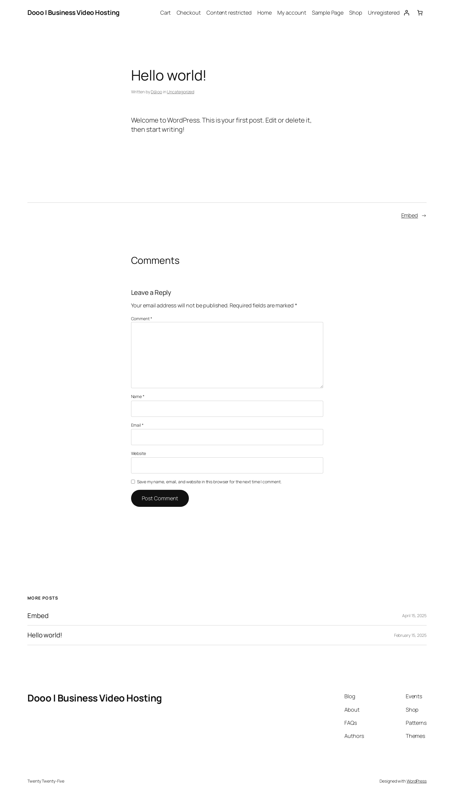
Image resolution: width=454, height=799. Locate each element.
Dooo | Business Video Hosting (73, 12)
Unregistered (384, 12)
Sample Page (327, 12)
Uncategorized (180, 92)
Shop (355, 12)
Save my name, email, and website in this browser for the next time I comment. (209, 481)
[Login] (406, 12)
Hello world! (44, 635)
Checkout (189, 12)
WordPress (417, 781)
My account (291, 12)
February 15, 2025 (410, 635)
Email (137, 425)
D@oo (156, 92)
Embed (409, 215)
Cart (165, 12)
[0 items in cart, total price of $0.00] (420, 12)
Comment (141, 318)
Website (138, 453)
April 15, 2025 (414, 615)
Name (137, 396)
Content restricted (229, 12)
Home (264, 12)
